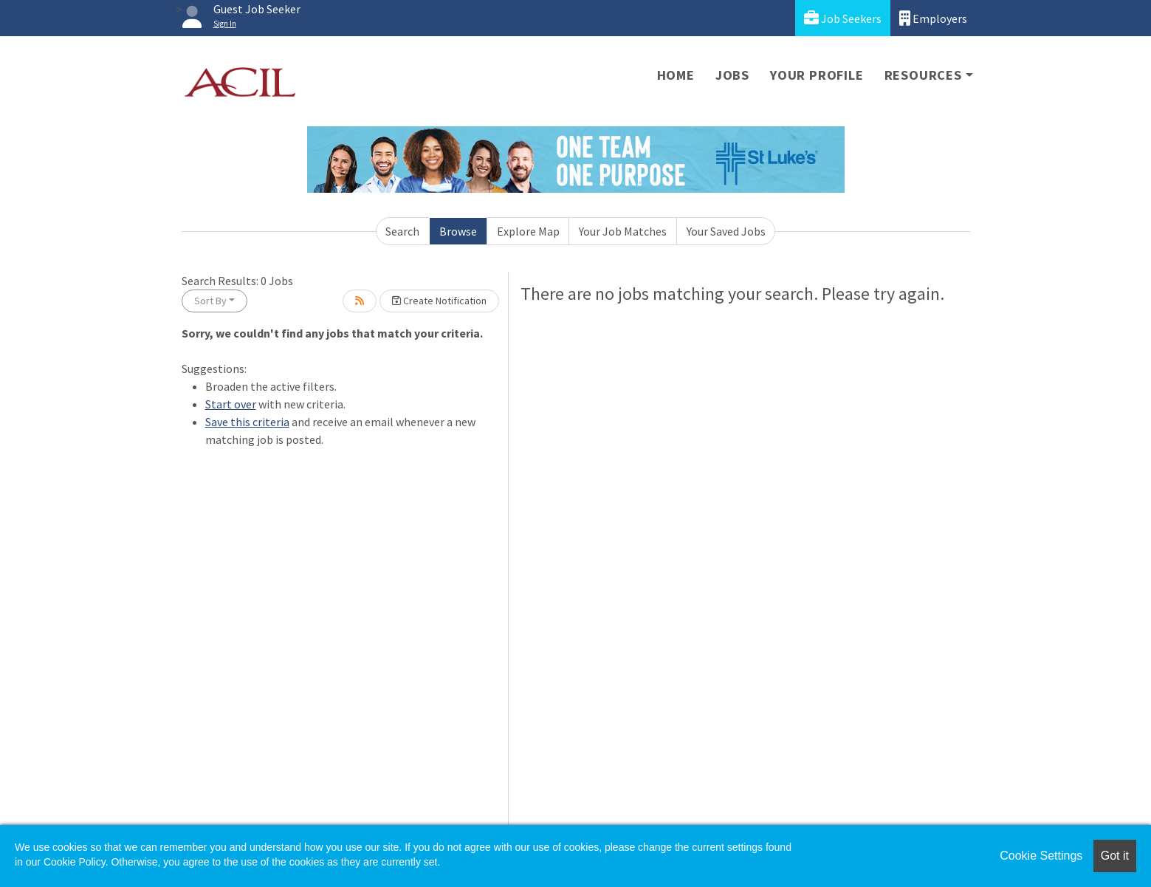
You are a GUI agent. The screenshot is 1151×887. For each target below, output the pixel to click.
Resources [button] (923, 74)
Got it (1115, 855)
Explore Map (528, 231)
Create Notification (439, 300)
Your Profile (817, 74)
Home (676, 74)
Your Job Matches (623, 231)
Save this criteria (247, 421)
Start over (230, 404)
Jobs (732, 74)
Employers (933, 18)
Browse (458, 231)
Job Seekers (843, 18)
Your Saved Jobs (726, 231)
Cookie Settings (1041, 855)
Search (402, 231)
